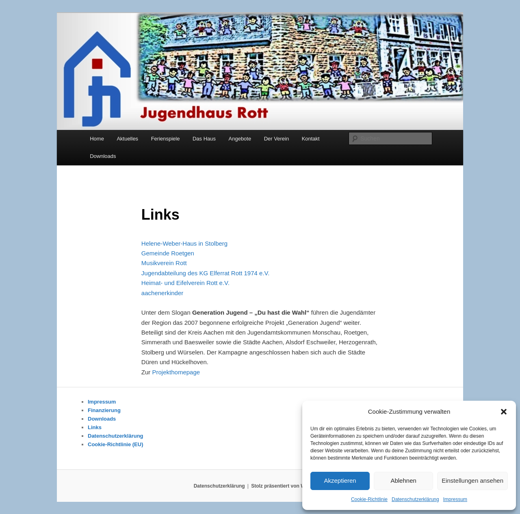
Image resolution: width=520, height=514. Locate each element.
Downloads (103, 156)
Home (97, 139)
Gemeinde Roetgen (167, 253)
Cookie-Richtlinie (369, 499)
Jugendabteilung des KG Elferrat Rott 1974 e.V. (205, 273)
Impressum (455, 499)
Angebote (240, 139)
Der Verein (276, 139)
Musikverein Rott (164, 262)
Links (95, 427)
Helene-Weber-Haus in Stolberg (184, 243)
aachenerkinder (162, 292)
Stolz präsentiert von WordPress (288, 486)
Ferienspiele (165, 139)
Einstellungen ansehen (472, 480)
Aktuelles (127, 139)
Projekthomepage (176, 372)
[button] (504, 412)
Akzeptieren (340, 480)
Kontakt (311, 139)
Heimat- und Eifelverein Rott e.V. (185, 282)
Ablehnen (403, 480)
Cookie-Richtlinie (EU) (115, 444)
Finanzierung (104, 410)
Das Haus (204, 139)
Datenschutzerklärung (415, 499)
